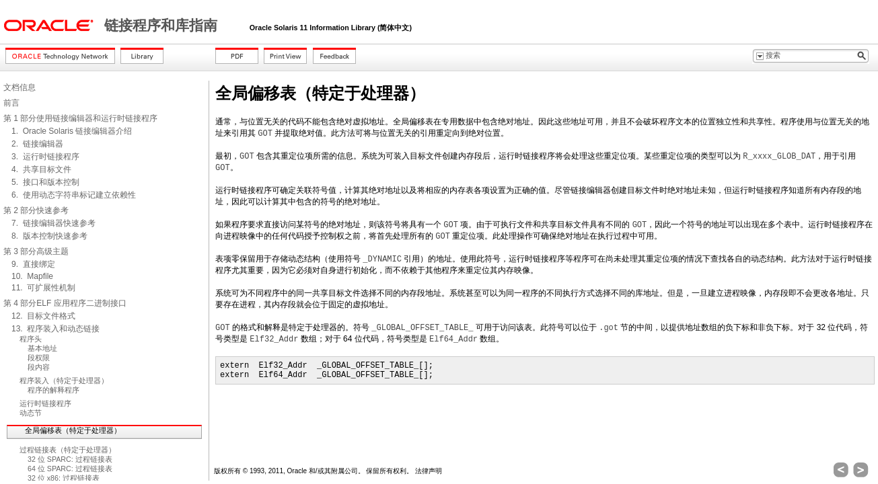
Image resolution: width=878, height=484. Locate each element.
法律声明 (428, 471)
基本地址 (42, 348)
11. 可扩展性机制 (43, 287)
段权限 (39, 358)
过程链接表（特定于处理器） (68, 450)
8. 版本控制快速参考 (49, 236)
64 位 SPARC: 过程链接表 (70, 469)
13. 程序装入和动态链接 (55, 328)
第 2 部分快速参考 (36, 210)
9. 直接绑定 (33, 264)
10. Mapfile (32, 276)
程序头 (31, 339)
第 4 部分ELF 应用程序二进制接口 (64, 303)
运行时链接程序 (45, 403)
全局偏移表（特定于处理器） (73, 430)
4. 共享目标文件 (41, 169)
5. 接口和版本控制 (45, 182)
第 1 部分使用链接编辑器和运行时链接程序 (80, 118)
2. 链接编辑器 (37, 144)
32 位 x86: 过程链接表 (64, 478)
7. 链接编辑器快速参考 (53, 223)
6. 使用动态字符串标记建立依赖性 (73, 195)
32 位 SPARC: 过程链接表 (70, 459)
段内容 (39, 367)
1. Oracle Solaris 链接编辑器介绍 (71, 131)
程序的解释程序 (53, 390)
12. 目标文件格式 (43, 316)
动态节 (31, 413)
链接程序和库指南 (162, 25)
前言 (11, 103)
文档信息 (19, 87)
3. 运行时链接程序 (45, 156)
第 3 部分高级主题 (36, 251)
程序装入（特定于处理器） (64, 380)
